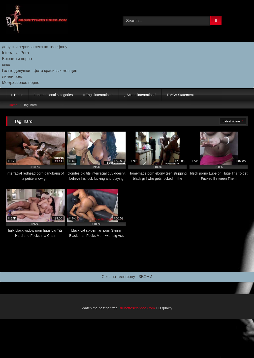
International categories (55, 95)
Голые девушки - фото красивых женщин (39, 71)
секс (6, 65)
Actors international (141, 95)
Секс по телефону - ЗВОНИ (127, 277)
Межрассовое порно (20, 82)
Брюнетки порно (17, 59)
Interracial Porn (15, 53)
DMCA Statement (180, 95)
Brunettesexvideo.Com (137, 308)
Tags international (99, 95)
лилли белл (12, 76)
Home (18, 95)
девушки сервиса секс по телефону (34, 47)
